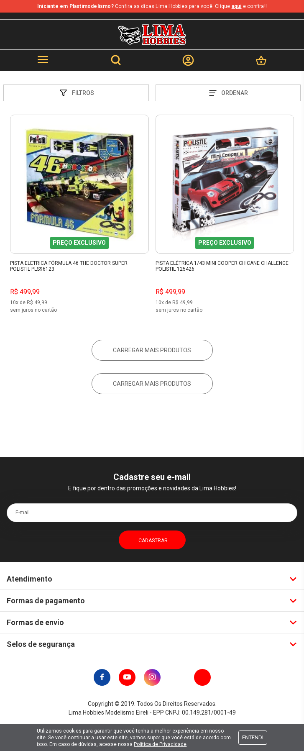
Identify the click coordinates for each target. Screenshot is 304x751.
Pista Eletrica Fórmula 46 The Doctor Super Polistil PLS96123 (69, 266)
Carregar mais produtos (152, 350)
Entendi (252, 737)
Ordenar (228, 93)
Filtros (76, 93)
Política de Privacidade (160, 744)
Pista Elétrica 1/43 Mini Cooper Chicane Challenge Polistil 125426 (222, 266)
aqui (237, 6)
